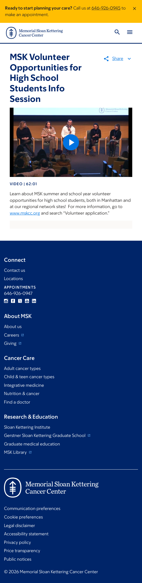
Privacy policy (17, 542)
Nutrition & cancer (22, 393)
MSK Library (16, 452)
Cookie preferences (23, 517)
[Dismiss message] (134, 11)
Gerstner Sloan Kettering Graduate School (45, 435)
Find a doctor (17, 402)
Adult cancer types (22, 368)
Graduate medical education (32, 443)
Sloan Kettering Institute (27, 427)
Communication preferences (32, 508)
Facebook (13, 301)
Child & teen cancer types (29, 376)
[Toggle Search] (117, 33)
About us (13, 326)
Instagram (6, 301)
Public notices (17, 559)
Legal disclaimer (19, 525)
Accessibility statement (26, 533)
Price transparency (22, 550)
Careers (12, 335)
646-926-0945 (106, 8)
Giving (11, 343)
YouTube (27, 301)
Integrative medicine (24, 385)
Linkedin (34, 301)
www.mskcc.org (25, 213)
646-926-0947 (18, 293)
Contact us (14, 270)
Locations (13, 278)
